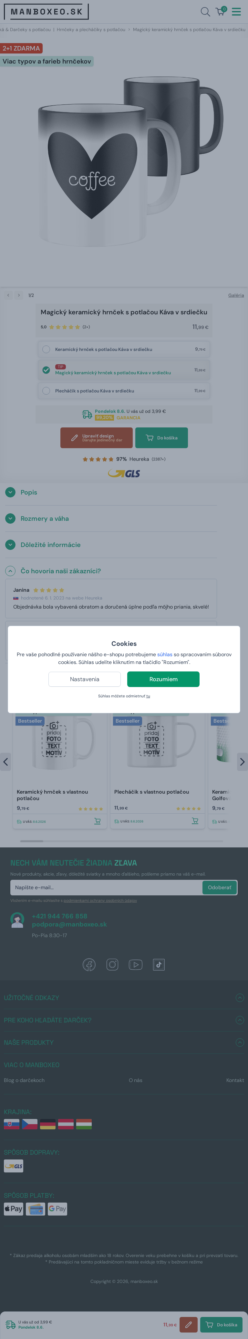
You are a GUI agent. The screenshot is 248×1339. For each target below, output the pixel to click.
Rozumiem (164, 679)
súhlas (164, 654)
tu (148, 696)
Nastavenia (84, 679)
